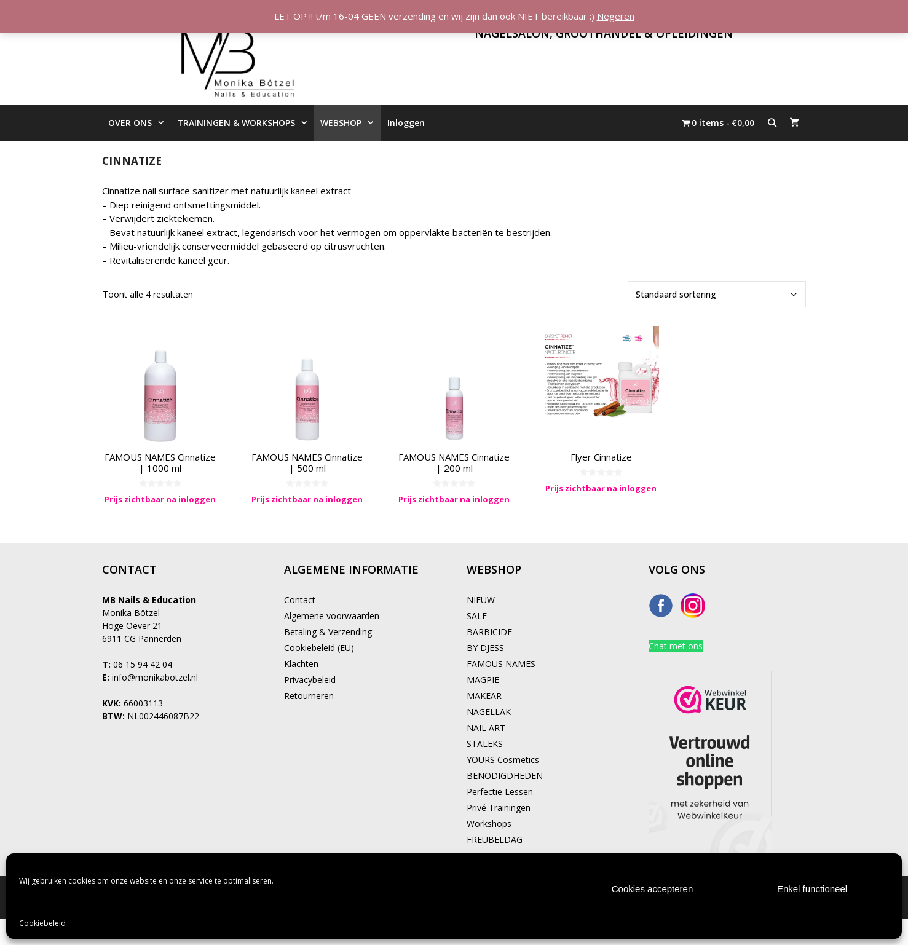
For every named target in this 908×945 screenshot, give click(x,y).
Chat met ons (676, 646)
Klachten (301, 664)
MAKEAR (484, 696)
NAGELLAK (489, 712)
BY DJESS (485, 648)
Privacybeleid (310, 680)
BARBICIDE (489, 632)
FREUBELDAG (495, 839)
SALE (477, 616)
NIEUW (481, 600)
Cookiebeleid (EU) (319, 648)
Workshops (489, 823)
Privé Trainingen (499, 807)
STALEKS (485, 743)
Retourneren (309, 696)
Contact (299, 600)
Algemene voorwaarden (331, 616)
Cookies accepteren (652, 889)
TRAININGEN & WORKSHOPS (245, 123)
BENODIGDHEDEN (505, 775)
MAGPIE (483, 680)
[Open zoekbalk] (772, 123)
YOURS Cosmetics (503, 759)
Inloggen (406, 123)
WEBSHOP (350, 123)
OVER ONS (139, 123)
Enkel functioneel (812, 889)
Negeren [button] (615, 16)
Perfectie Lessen (500, 791)
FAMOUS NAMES (501, 664)
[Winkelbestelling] (717, 294)
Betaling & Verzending (328, 632)
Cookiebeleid (42, 923)
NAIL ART (486, 727)
